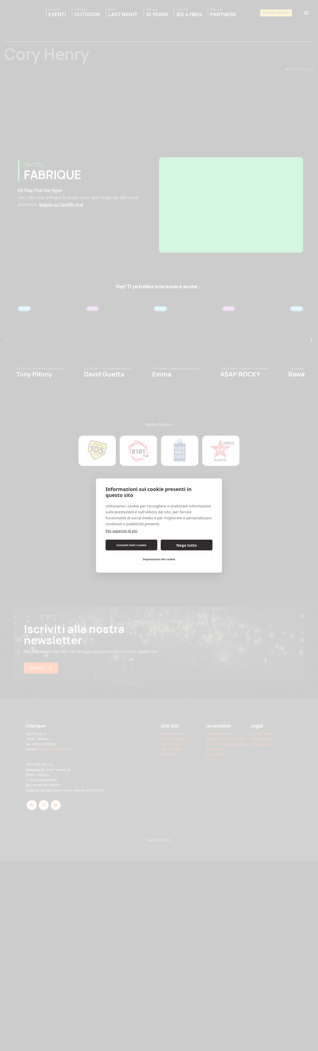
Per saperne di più (121, 530)
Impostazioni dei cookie (159, 559)
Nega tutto (186, 545)
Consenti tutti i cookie (131, 545)
